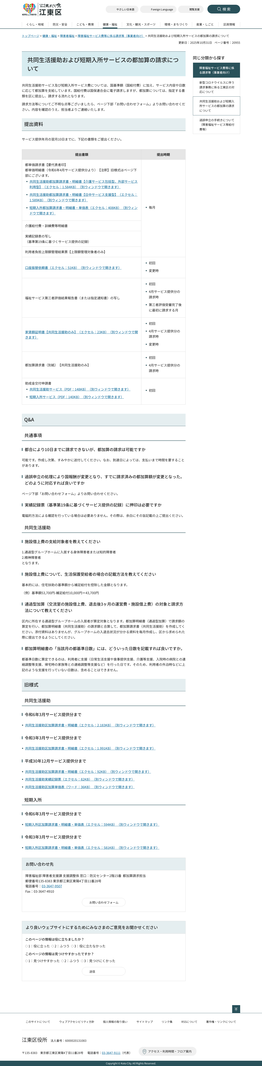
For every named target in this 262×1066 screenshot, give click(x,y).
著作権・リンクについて (221, 1022)
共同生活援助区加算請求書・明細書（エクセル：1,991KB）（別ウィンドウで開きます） (90, 748)
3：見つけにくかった (99, 960)
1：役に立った (39, 946)
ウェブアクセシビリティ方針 (76, 1022)
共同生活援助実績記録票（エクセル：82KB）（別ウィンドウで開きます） (80, 779)
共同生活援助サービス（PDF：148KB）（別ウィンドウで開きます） (79, 389)
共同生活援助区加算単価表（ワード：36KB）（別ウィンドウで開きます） (80, 786)
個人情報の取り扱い (115, 1022)
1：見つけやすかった (44, 960)
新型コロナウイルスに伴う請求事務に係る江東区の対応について (216, 87)
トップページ (30, 36)
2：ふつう (62, 946)
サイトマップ (144, 1022)
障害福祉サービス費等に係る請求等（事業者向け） (111, 36)
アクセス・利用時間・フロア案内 (170, 1051)
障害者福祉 (67, 36)
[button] (158, 9)
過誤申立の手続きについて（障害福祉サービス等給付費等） (216, 124)
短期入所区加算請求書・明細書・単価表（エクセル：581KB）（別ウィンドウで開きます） (92, 847)
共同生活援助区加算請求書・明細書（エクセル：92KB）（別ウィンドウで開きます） (88, 771)
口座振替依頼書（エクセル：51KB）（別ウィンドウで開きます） (73, 267)
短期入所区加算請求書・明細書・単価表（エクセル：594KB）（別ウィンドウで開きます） (92, 824)
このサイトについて (38, 1022)
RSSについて (189, 1022)
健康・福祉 (49, 36)
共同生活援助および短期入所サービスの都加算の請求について (216, 106)
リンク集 (167, 1022)
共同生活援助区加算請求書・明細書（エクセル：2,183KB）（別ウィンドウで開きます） (90, 725)
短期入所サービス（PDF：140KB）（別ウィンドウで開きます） (76, 396)
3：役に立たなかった (90, 946)
